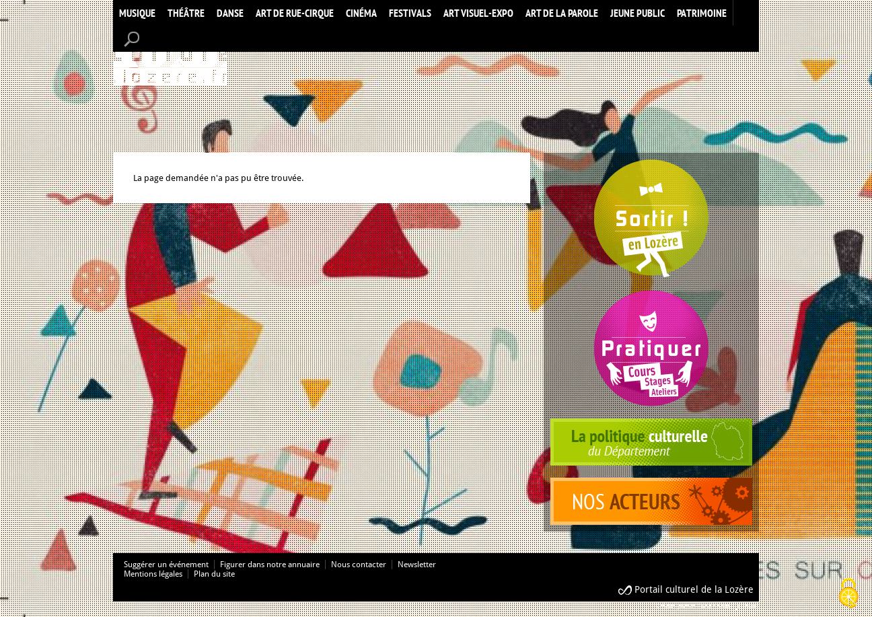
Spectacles (651, 218)
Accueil (170, 56)
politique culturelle (651, 442)
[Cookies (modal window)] (848, 594)
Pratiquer (651, 348)
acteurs (651, 501)
